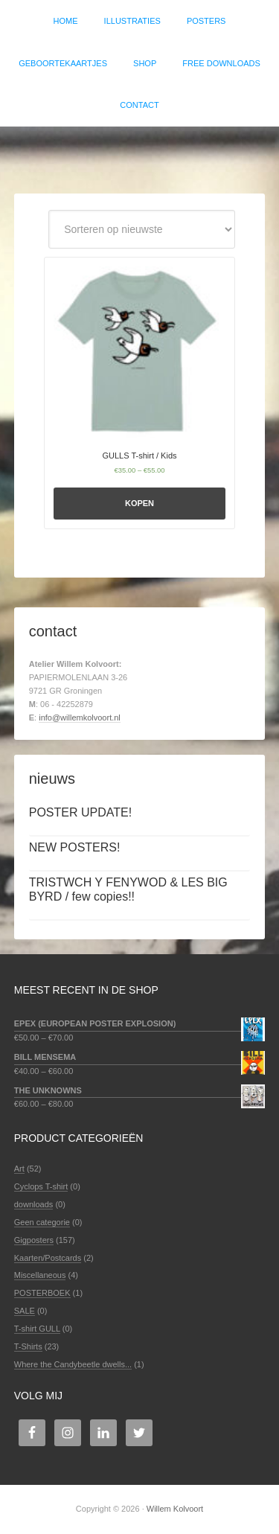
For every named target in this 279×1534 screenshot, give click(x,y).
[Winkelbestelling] (141, 229)
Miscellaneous (40, 1275)
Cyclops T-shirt (41, 1186)
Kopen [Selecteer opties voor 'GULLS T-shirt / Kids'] (139, 503)
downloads (34, 1204)
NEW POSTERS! (75, 847)
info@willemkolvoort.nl (80, 717)
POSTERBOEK (42, 1292)
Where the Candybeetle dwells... (73, 1364)
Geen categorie (42, 1222)
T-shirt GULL (37, 1328)
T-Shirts (28, 1346)
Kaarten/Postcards (48, 1257)
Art (19, 1168)
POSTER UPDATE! (80, 812)
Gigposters (34, 1240)
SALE (24, 1310)
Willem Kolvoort (139, 153)
